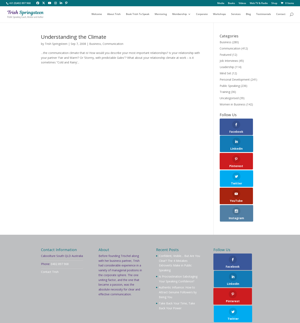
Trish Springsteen (56, 44)
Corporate (202, 14)
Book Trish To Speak (137, 14)
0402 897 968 (60, 215)
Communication (113, 44)
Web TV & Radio (259, 3)
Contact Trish (50, 223)
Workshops (219, 14)
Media (220, 3)
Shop (274, 3)
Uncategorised (229, 98)
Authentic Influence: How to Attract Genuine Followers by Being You (178, 243)
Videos (242, 3)
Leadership (227, 67)
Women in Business (232, 104)
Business (95, 44)
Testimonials (263, 14)
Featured (225, 55)
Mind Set (225, 73)
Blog (248, 14)
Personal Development (235, 79)
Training (225, 92)
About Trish (114, 14)
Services (236, 14)
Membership (179, 14)
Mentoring (161, 14)
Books (231, 3)
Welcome (96, 14)
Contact (280, 14)
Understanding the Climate (73, 36)
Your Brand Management (151, 314)
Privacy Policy (55, 283)
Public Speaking (230, 86)
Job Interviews (229, 61)
